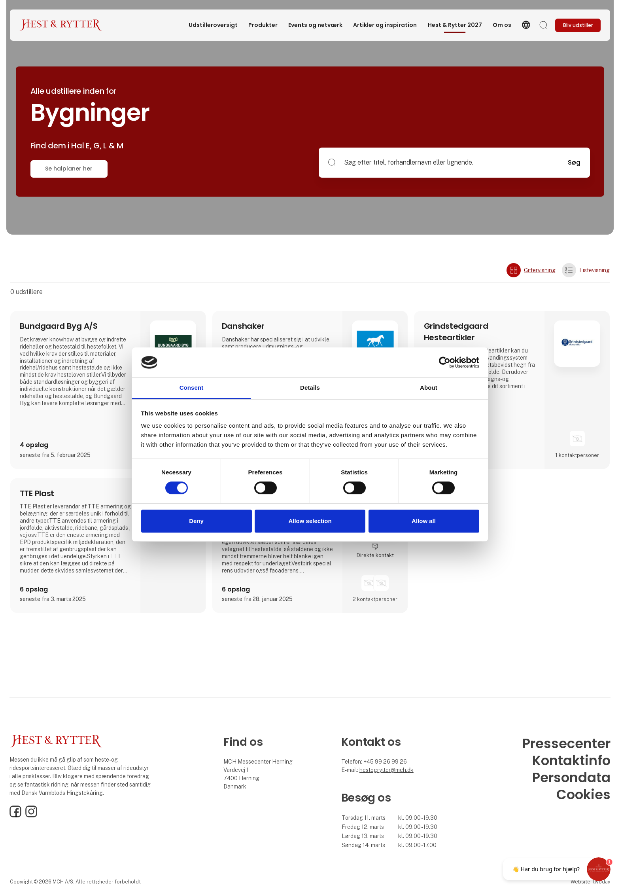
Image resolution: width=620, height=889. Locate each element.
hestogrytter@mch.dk (386, 770)
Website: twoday (590, 882)
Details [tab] (310, 388)
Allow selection (309, 520)
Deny (196, 520)
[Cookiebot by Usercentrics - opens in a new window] (444, 362)
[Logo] (60, 25)
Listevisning (586, 270)
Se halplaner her (69, 168)
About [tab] (428, 388)
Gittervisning (531, 270)
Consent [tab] (192, 388)
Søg (574, 162)
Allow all (424, 520)
